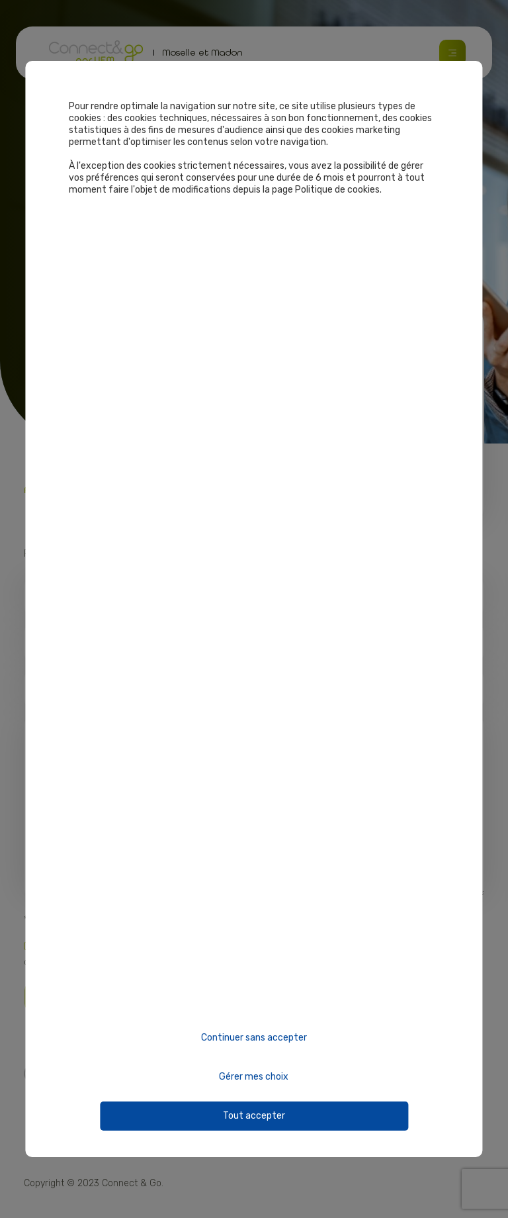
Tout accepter (254, 1115)
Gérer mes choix (253, 1076)
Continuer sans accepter (254, 1037)
